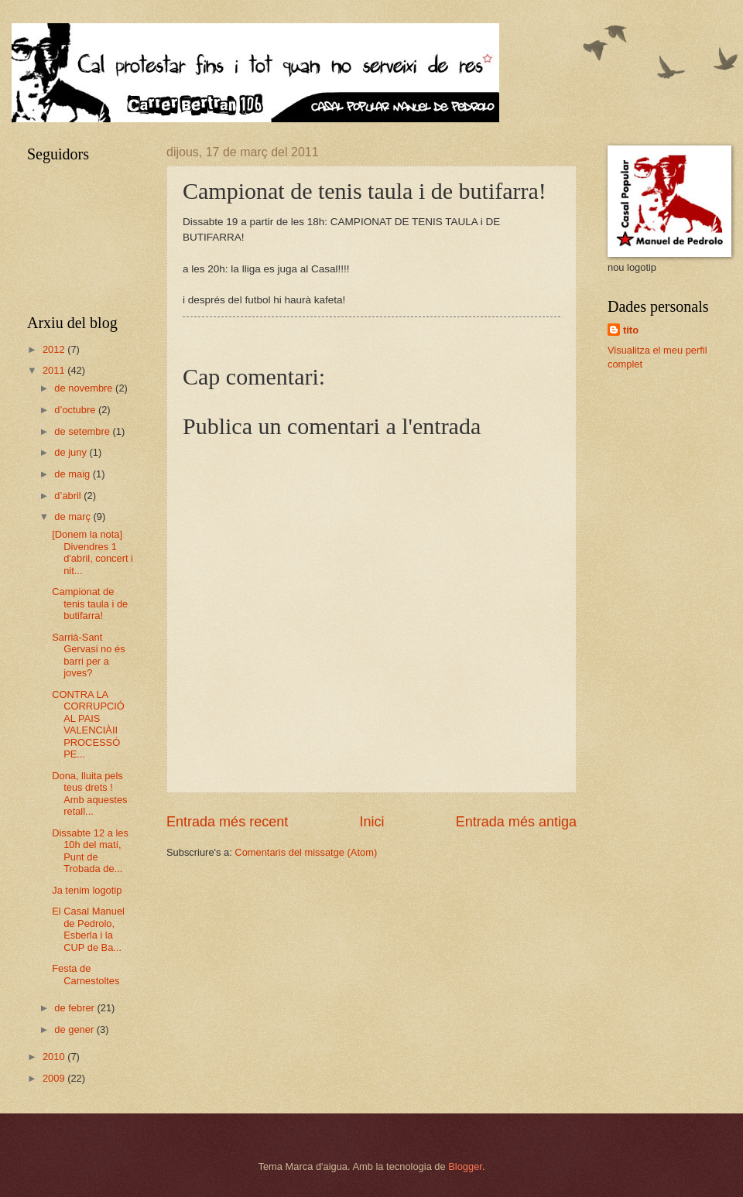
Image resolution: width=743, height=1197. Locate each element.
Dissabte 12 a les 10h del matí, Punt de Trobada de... (90, 850)
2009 (55, 1078)
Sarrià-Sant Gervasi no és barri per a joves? (88, 655)
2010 (55, 1056)
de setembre (83, 431)
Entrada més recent (227, 821)
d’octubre (76, 410)
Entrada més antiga (516, 821)
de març (73, 516)
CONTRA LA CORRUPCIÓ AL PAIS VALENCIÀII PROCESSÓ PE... (88, 724)
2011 (55, 370)
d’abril (69, 495)
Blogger (465, 1166)
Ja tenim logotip (87, 890)
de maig (73, 474)
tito (631, 330)
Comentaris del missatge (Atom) (306, 852)
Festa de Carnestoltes (85, 974)
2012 (55, 349)
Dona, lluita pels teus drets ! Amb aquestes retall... (89, 793)
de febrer (75, 1008)
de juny (71, 452)
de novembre (84, 388)
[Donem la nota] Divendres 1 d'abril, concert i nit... (92, 552)
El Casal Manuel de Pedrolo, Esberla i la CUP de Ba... (88, 928)
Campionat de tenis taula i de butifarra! (90, 603)
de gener (75, 1029)
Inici (371, 821)
